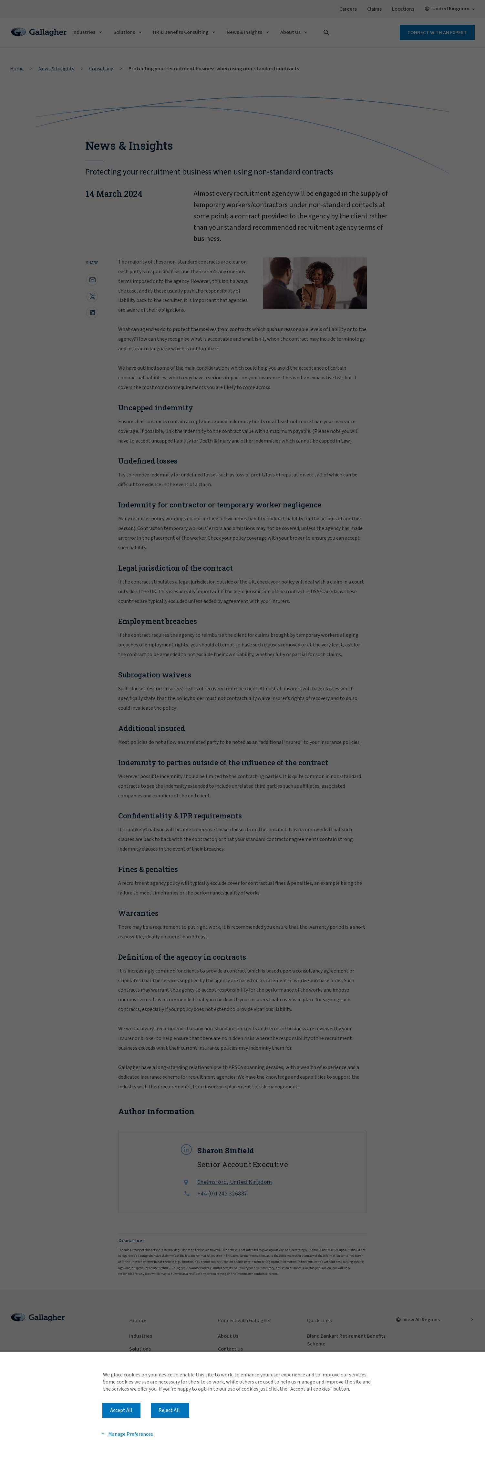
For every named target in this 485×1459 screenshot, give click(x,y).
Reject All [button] (169, 1410)
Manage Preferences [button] (130, 1433)
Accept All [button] (121, 1410)
